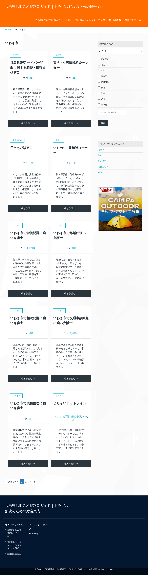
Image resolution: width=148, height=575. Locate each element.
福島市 (101, 150)
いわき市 (102, 161)
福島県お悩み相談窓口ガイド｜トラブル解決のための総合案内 (54, 7)
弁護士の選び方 (133, 20)
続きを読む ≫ (28, 123)
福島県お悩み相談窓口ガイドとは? (53, 20)
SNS (31, 78)
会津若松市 (103, 167)
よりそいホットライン (69, 403)
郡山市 (101, 155)
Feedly (33, 533)
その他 (71, 420)
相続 (31, 333)
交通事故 (74, 333)
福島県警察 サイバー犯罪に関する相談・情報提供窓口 (27, 67)
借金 (31, 418)
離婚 (74, 248)
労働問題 (31, 248)
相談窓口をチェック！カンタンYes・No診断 (98, 20)
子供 (31, 163)
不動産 (102, 76)
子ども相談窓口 (21, 148)
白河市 (101, 172)
